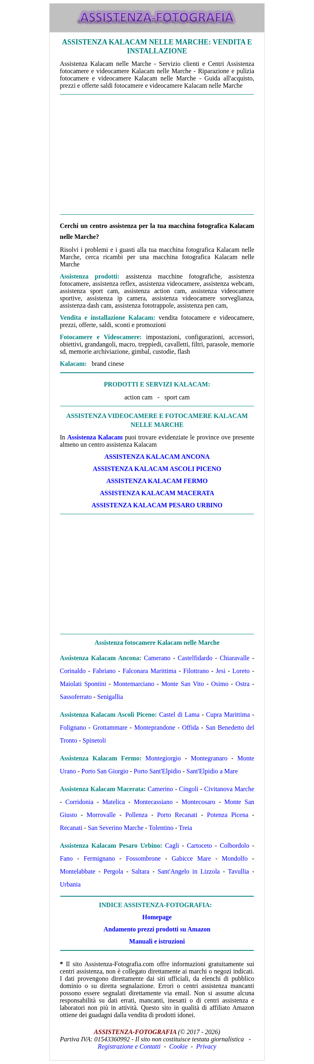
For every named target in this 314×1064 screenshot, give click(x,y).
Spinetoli (94, 740)
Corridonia (79, 801)
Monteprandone (154, 727)
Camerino (160, 788)
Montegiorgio (163, 758)
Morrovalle (101, 814)
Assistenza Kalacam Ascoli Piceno (157, 468)
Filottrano (196, 670)
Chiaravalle (235, 657)
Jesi (220, 670)
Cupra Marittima (228, 714)
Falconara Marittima (149, 670)
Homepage (157, 917)
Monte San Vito (182, 683)
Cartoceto (199, 845)
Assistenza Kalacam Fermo (157, 480)
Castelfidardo (195, 657)
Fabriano (104, 670)
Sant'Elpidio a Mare (212, 771)
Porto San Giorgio (104, 771)
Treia (185, 827)
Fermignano (99, 858)
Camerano (157, 657)
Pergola (113, 871)
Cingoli (188, 788)
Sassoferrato (76, 696)
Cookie (178, 1046)
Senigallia (110, 696)
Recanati (71, 827)
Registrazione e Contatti (129, 1046)
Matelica (113, 801)
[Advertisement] (157, 154)
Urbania (70, 884)
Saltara (140, 871)
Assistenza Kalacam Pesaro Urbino (156, 505)
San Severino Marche (115, 827)
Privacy (206, 1046)
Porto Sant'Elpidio (157, 771)
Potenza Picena (227, 814)
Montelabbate (77, 871)
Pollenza (136, 814)
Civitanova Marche (229, 788)
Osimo (219, 683)
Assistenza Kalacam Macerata (157, 493)
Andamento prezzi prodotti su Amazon (156, 929)
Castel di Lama (179, 714)
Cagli (172, 845)
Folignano (73, 727)
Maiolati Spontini (83, 683)
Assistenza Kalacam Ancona (157, 456)
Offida (190, 727)
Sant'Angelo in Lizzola (189, 871)
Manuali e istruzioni (157, 941)
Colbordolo (234, 845)
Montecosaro (198, 801)
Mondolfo (235, 858)
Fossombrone (143, 858)
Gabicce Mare (191, 858)
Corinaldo (73, 670)
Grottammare (110, 727)
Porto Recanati (177, 814)
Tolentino (161, 827)
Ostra (243, 683)
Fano (66, 858)
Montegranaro (209, 758)
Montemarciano (133, 683)
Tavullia (238, 871)
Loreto (241, 670)
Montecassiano (153, 801)
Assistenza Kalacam (94, 437)
